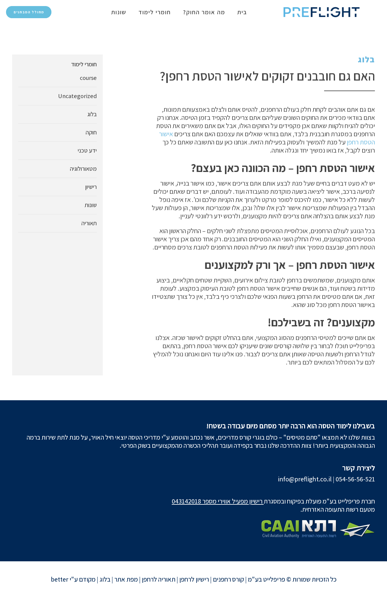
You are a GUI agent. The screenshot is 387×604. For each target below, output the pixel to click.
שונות (118, 12)
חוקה (91, 132)
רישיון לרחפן (194, 579)
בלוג (366, 59)
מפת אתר (126, 579)
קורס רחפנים (228, 579)
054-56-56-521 (355, 479)
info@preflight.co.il (305, 479)
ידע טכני (87, 150)
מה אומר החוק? (204, 12)
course (88, 78)
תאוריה (89, 223)
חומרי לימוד (154, 12)
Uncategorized (77, 96)
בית (242, 12)
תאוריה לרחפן (158, 579)
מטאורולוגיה (83, 169)
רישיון (91, 187)
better (59, 579)
